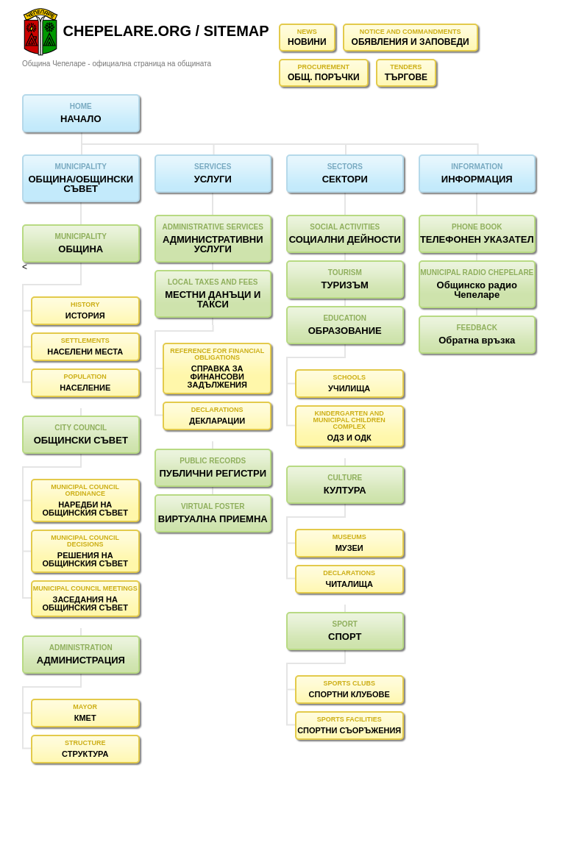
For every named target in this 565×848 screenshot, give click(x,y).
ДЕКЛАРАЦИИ (217, 420)
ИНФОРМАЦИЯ (477, 179)
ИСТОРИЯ (85, 315)
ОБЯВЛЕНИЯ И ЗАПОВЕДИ (410, 42)
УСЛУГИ (213, 179)
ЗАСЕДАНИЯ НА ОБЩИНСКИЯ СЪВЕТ (84, 603)
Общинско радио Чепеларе (477, 289)
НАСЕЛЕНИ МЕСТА (85, 351)
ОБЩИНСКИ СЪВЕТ (81, 440)
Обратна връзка (476, 340)
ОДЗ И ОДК (349, 437)
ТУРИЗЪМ (345, 285)
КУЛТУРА (345, 490)
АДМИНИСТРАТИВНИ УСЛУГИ (213, 244)
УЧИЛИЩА (349, 388)
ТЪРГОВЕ (406, 77)
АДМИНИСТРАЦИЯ (81, 660)
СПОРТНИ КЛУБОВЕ (349, 694)
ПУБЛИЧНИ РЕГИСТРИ (213, 473)
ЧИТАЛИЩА (349, 584)
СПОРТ (344, 636)
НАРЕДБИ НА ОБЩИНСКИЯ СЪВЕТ (84, 508)
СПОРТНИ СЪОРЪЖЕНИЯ (349, 730)
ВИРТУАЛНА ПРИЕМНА (213, 518)
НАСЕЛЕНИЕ (85, 387)
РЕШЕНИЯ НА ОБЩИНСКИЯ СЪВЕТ (84, 559)
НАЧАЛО (81, 118)
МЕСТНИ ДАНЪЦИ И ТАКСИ (212, 299)
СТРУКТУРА (85, 753)
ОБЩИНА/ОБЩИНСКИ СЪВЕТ (80, 184)
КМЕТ (85, 717)
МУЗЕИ (349, 548)
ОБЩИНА (80, 248)
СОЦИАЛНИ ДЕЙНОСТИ (345, 239)
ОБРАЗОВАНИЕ (345, 330)
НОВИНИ (307, 42)
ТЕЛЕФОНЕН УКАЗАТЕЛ (477, 239)
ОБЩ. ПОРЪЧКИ (324, 77)
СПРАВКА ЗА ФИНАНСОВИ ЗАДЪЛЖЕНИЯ (217, 376)
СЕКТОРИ (345, 179)
